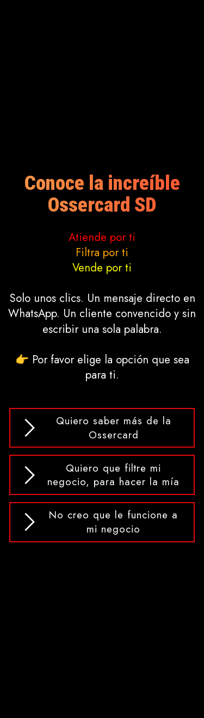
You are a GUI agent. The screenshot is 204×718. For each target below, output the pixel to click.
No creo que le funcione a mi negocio (99, 521)
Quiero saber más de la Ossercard (96, 427)
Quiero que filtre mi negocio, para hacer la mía (100, 475)
